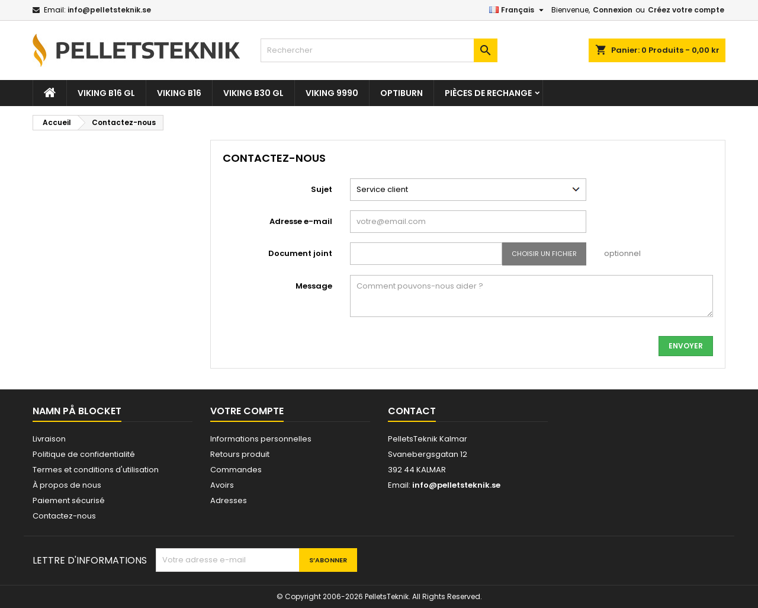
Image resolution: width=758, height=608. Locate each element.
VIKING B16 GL (106, 93)
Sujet (321, 189)
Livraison (49, 438)
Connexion (612, 10)
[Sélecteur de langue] (518, 10)
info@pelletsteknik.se (109, 10)
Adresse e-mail (300, 221)
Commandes (236, 469)
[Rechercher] (379, 50)
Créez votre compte (686, 10)
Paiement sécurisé (69, 500)
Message (314, 286)
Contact (412, 411)
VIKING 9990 (332, 93)
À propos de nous (67, 485)
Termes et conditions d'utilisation (96, 469)
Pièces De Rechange (488, 93)
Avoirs (222, 485)
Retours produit (239, 454)
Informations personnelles (260, 438)
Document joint (300, 253)
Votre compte (247, 411)
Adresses (228, 500)
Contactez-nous (64, 515)
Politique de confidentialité (84, 454)
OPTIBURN (401, 93)
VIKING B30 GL (253, 93)
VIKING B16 (179, 93)
